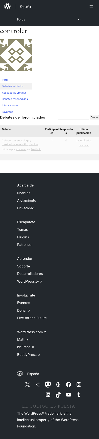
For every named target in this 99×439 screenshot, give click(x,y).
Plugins (23, 237)
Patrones (24, 244)
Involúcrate (26, 295)
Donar (24, 310)
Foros (21, 19)
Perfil (5, 79)
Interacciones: (10, 105)
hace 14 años (84, 140)
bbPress (25, 347)
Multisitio (36, 149)
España (33, 374)
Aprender (24, 258)
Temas (22, 229)
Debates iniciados (13, 86)
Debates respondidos (15, 99)
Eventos (23, 303)
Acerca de (25, 185)
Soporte (23, 266)
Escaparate (26, 222)
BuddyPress (28, 354)
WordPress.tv (29, 281)
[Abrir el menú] (92, 6)
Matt (22, 339)
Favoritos (7, 111)
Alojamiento (26, 200)
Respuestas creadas (14, 92)
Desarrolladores (30, 274)
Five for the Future (32, 318)
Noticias (23, 193)
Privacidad (25, 208)
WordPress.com (31, 332)
